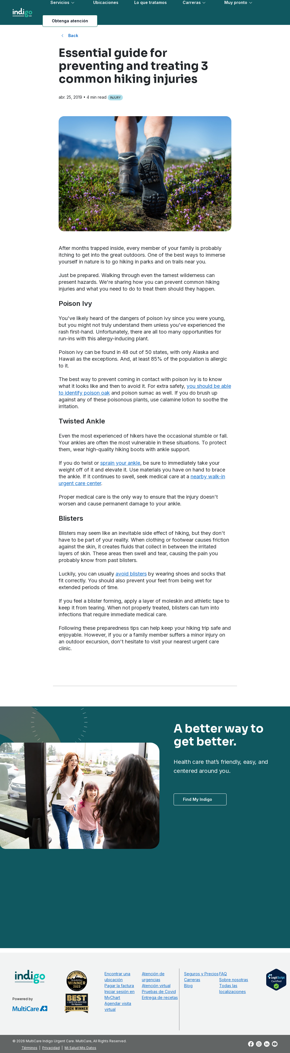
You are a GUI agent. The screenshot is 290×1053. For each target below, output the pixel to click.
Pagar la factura (119, 985)
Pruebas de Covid (159, 991)
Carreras (192, 979)
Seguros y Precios (201, 973)
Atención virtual (156, 985)
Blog (188, 985)
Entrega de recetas (160, 997)
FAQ (223, 973)
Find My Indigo (197, 799)
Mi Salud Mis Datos (80, 1048)
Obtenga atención (70, 20)
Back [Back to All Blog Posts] (73, 35)
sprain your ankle (120, 463)
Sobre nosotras (233, 979)
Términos (29, 1048)
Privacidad (51, 1048)
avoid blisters (131, 574)
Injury (115, 97)
